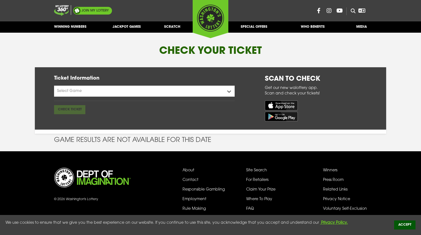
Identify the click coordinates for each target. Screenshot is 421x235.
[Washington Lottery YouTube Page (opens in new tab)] (339, 11)
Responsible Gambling (204, 190)
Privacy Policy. (334, 223)
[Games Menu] (144, 91)
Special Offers (254, 29)
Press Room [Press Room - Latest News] (333, 180)
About (188, 170)
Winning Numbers (70, 29)
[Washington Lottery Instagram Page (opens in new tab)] (329, 11)
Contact (190, 180)
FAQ (250, 209)
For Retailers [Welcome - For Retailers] (257, 180)
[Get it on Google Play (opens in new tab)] (281, 116)
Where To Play (259, 199)
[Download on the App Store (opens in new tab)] (281, 105)
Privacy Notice (336, 199)
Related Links (335, 190)
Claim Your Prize (261, 190)
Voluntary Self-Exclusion (345, 209)
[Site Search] (350, 11)
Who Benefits (313, 29)
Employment (194, 199)
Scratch (172, 29)
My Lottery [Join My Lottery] (95, 11)
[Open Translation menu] (362, 11)
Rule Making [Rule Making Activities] (194, 209)
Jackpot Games (127, 29)
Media (361, 29)
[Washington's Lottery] (210, 19)
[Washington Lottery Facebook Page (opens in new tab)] (318, 11)
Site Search (256, 170)
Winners (330, 170)
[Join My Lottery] (61, 10)
